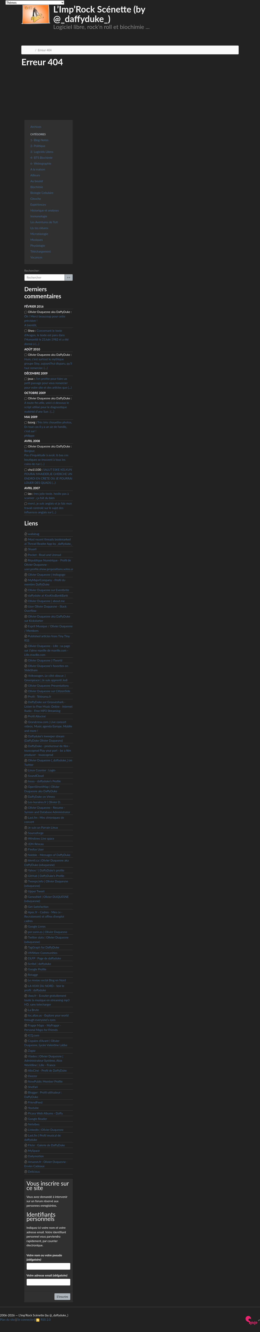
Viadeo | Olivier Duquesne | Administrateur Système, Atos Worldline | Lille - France (43, 1060)
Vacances (36, 257)
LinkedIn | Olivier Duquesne (45, 1129)
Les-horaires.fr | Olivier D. (44, 802)
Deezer (32, 1076)
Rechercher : (32, 270)
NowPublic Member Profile (45, 1081)
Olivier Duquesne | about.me (46, 601)
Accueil (29, 50)
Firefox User (36, 849)
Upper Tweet (36, 891)
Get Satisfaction (38, 906)
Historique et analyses (44, 210)
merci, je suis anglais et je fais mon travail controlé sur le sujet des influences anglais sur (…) (48, 508)
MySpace (34, 1150)
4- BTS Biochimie (41, 157)
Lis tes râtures (39, 228)
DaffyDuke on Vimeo (41, 796)
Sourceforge (35, 833)
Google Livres (37, 926)
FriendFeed (35, 1102)
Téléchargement (40, 251)
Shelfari (33, 1087)
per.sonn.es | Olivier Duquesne (47, 932)
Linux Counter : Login (41, 770)
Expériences (38, 204)
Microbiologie (39, 234)
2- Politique (37, 146)
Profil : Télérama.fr (39, 696)
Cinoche (35, 198)
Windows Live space (41, 838)
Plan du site (7, 1319)
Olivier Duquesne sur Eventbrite (48, 590)
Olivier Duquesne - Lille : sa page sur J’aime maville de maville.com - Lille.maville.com (47, 650)
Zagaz (31, 1050)
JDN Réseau (36, 844)
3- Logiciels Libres (41, 151)
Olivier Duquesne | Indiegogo (46, 574)
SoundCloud (36, 775)
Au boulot (36, 181)
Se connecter (25, 1319)
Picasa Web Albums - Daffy (45, 1113)
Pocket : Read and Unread (44, 555)
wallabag (33, 534)
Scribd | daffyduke (39, 963)
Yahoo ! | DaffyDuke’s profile (46, 870)
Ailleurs (35, 175)
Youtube (33, 1108)
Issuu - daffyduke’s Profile (44, 781)
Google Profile (37, 969)
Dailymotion (36, 1156)
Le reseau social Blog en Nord (47, 980)
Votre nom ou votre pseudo (44, 1257)
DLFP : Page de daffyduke (44, 958)
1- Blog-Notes (39, 140)
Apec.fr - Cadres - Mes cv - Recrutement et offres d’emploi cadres (44, 916)
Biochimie (36, 187)
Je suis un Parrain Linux (43, 827)
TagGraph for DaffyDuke (43, 947)
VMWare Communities (42, 953)
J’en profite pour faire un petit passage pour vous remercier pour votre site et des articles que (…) (48, 383)
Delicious (34, 1171)
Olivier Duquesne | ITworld (45, 660)
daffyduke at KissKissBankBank (48, 595)
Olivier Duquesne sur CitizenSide (49, 691)
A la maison (37, 169)
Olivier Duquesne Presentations (48, 685)
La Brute (33, 1010)
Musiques (36, 239)
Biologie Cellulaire (41, 193)
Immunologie (38, 216)
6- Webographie (40, 163)
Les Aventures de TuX (44, 222)
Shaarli (32, 549)
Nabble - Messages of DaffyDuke (49, 855)
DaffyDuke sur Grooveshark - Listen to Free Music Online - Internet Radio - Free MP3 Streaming (48, 706)
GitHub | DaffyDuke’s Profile (46, 876)
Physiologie (37, 245)
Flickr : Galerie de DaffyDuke (46, 1145)
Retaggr (33, 974)
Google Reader (37, 1118)
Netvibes (34, 1124)
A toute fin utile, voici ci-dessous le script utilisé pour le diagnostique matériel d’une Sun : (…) (46, 407)
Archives (35, 126)
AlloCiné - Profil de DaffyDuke (47, 1070)
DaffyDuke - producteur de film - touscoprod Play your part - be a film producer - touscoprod (47, 750)
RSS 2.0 (43, 1319)
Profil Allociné (37, 716)
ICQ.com (33, 1035)
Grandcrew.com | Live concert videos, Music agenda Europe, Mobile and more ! (48, 726)
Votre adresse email (46, 1275)
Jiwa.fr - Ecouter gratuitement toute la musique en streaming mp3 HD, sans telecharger (47, 1000)
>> (68, 277)
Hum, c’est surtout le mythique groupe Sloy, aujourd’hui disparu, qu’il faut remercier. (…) (48, 363)
